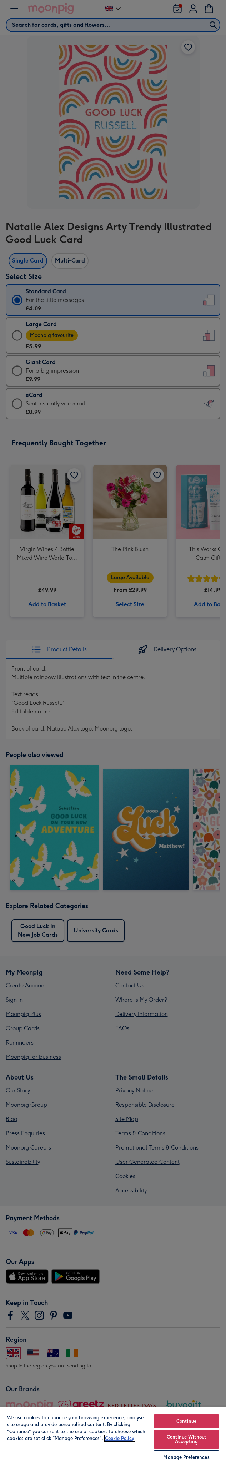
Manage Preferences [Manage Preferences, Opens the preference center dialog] (186, 1457)
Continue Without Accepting (186, 1439)
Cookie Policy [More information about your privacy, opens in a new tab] (119, 1438)
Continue (186, 1421)
